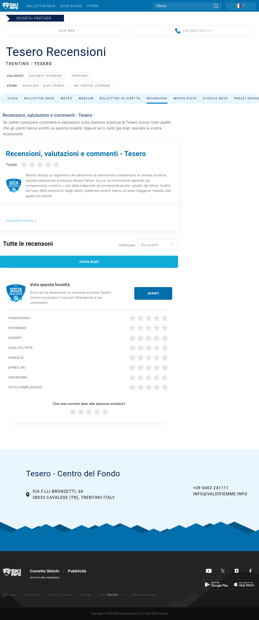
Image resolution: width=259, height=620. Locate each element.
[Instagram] (236, 570)
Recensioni (157, 98)
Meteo (67, 98)
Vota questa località (21, 220)
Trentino (79, 76)
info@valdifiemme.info (220, 494)
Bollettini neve (41, 6)
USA (120, 594)
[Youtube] (208, 570)
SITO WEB (67, 30)
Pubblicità (77, 571)
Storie (93, 6)
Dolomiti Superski (45, 76)
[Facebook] (250, 570)
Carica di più (89, 261)
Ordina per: (127, 245)
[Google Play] (216, 584)
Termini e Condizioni (61, 594)
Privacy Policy (32, 594)
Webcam (86, 98)
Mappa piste (185, 98)
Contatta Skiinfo (44, 571)
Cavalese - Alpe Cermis (44, 85)
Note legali (9, 594)
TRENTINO (17, 63)
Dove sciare (71, 6)
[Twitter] (222, 570)
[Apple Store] (244, 584)
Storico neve (215, 98)
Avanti (153, 293)
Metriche (112, 594)
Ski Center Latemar (92, 85)
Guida (13, 98)
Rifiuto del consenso (144, 594)
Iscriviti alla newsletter (45, 577)
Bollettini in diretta (120, 98)
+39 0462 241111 (193, 31)
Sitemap (86, 594)
